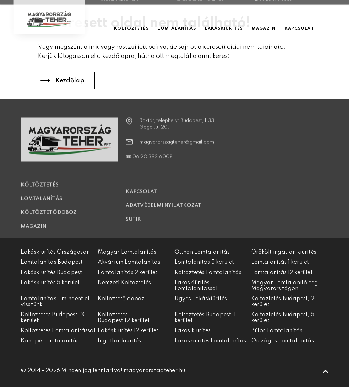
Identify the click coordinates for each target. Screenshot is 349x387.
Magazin (33, 229)
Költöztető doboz (49, 216)
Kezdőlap (70, 81)
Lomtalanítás (41, 202)
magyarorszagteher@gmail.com (176, 145)
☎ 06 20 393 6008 (149, 160)
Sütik (133, 223)
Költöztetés (40, 188)
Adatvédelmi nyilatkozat (163, 209)
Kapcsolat (141, 195)
